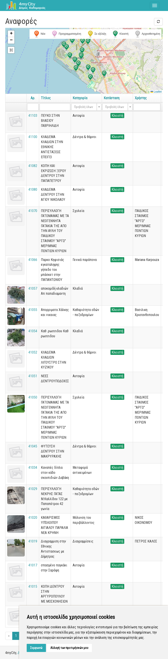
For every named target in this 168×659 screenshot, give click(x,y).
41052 (32, 352)
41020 (32, 517)
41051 (32, 376)
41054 (32, 331)
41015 (32, 586)
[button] (87, 41)
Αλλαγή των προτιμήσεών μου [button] (69, 648)
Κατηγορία (80, 98)
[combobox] (86, 107)
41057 (32, 288)
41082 (32, 166)
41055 (32, 310)
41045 (32, 446)
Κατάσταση (111, 98)
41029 (32, 489)
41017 (32, 565)
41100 (32, 137)
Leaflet (156, 91)
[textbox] (85, 107)
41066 (32, 260)
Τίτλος (46, 98)
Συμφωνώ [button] (36, 648)
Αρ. (33, 98)
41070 (32, 211)
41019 (32, 541)
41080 (32, 189)
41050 (32, 397)
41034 (32, 467)
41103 (32, 115)
